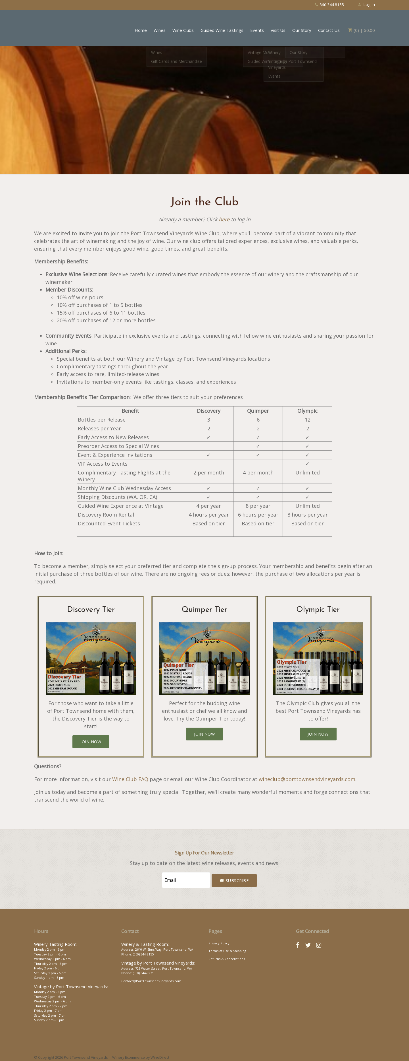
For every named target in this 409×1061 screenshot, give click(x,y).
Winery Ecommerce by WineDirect (140, 1054)
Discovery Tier (91, 610)
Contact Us (329, 30)
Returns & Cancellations (226, 956)
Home (141, 30)
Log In (366, 4)
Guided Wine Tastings (222, 30)
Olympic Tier (318, 610)
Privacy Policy (218, 940)
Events (257, 30)
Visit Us (278, 30)
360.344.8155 (329, 4)
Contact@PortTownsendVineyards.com (151, 978)
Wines (160, 30)
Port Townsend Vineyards (59, 27)
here (224, 219)
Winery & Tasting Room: (145, 941)
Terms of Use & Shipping (227, 948)
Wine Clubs (183, 30)
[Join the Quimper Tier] (204, 734)
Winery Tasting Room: (55, 941)
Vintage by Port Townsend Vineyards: (71, 983)
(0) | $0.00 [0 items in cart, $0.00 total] (361, 30)
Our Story (301, 30)
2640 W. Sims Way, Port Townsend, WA (164, 947)
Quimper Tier (204, 610)
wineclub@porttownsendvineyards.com (307, 779)
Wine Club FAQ (130, 779)
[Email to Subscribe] (186, 878)
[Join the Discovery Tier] (91, 741)
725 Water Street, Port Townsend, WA (163, 965)
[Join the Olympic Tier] (318, 734)
